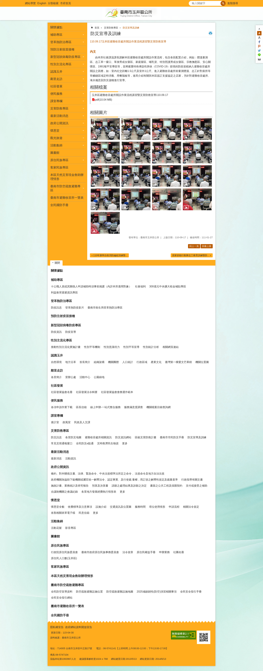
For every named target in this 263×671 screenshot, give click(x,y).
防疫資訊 (56, 331)
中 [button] (259, 33)
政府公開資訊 (60, 467)
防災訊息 (56, 437)
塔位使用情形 (157, 506)
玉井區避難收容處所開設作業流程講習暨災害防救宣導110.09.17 (130, 95)
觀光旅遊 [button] (56, 138)
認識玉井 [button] (56, 71)
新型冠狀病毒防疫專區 (66, 325)
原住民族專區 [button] (59, 160)
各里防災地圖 (73, 437)
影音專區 (70, 527)
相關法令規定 (191, 506)
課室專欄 (57, 415)
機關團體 (113, 362)
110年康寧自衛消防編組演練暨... (110, 255)
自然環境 (56, 362)
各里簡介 (56, 377)
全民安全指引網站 (61, 597)
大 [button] (259, 37)
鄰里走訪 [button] (56, 79)
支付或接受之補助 (196, 485)
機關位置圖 (202, 362)
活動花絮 (56, 527)
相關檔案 (98, 87)
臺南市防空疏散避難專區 (67, 585)
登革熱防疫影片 (74, 307)
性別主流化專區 (61, 340)
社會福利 (140, 286)
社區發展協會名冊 (61, 392)
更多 (124, 443)
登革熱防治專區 (61, 301)
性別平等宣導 (131, 347)
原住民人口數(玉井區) (64, 558)
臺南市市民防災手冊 (172, 437)
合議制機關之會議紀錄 (64, 491)
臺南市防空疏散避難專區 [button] (65, 188)
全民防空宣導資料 (61, 591)
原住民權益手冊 (146, 552)
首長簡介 (85, 362)
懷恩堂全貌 (57, 506)
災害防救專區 (111, 27)
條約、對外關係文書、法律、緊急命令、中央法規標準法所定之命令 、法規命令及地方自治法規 (107, 473)
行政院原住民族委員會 (64, 552)
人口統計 (127, 362)
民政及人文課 (82, 422)
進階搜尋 (232, 3)
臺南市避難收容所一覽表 (67, 197)
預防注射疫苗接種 (62, 49)
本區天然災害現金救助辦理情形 (67, 177)
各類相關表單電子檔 (63, 512)
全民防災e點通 (85, 443)
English (41, 3)
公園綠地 (99, 377)
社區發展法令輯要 (86, 392)
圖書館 (54, 152)
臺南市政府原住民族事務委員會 (100, 552)
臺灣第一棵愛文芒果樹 (178, 362)
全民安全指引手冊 (191, 591)
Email (259, 59)
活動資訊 (70, 458)
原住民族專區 (60, 545)
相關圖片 (98, 112)
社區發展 (57, 385)
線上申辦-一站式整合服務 (105, 407)
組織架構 (99, 362)
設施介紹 (101, 506)
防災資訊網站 (123, 437)
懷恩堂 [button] (54, 130)
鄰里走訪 (57, 370)
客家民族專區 (59, 167)
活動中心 (85, 377)
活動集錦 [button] (56, 145)
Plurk (259, 46)
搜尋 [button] (223, 3)
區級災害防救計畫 (145, 437)
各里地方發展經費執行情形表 (98, 491)
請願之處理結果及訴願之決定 (129, 485)
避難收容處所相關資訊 (98, 437)
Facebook (259, 42)
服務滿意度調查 (133, 407)
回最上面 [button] (206, 246)
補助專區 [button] (56, 34)
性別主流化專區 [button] (60, 64)
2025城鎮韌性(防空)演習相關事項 (157, 591)
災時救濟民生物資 (108, 443)
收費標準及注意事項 (80, 506)
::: (1, 1)
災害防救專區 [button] (59, 108)
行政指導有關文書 (192, 479)
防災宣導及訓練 (131, 27)
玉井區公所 (131, 13)
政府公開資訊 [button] (59, 123)
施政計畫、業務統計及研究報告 (70, 485)
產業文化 (156, 362)
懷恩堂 (55, 500)
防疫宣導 (70, 331)
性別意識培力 (112, 347)
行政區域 (142, 362)
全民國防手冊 (59, 205)
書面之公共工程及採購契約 (166, 485)
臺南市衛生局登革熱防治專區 (105, 307)
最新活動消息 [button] (59, 116)
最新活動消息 (60, 452)
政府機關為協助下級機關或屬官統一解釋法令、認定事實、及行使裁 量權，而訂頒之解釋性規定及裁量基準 (114, 479)
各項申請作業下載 (61, 407)
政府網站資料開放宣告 (78, 627)
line (259, 55)
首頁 (97, 27)
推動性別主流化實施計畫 (66, 347)
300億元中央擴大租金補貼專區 (167, 286)
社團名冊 (178, 552)
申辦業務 (164, 552)
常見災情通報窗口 (61, 443)
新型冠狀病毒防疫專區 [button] (65, 57)
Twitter (259, 50)
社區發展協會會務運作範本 (117, 392)
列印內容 (210, 33)
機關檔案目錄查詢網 (158, 407)
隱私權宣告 (57, 627)
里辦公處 (70, 377)
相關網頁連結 (171, 347)
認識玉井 (57, 355)
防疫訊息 (56, 307)
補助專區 (57, 280)
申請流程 (174, 506)
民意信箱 (84, 512)
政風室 (67, 422)
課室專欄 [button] (56, 101)
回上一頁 (194, 246)
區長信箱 (81, 407)
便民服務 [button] (56, 93)
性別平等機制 (92, 347)
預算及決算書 (100, 485)
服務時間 (140, 506)
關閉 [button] (57, 262)
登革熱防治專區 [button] (60, 42)
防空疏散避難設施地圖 (119, 591)
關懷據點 (56, 27)
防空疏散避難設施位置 (89, 591)
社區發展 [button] (56, 86)
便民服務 (57, 400)
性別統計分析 (151, 347)
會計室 (55, 422)
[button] (105, 129)
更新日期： (57, 632)
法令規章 (127, 552)
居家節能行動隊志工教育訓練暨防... (190, 255)
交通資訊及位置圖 (120, 506)
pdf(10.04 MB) (103, 99)
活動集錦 (57, 521)
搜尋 (191, 2)
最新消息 (56, 458)
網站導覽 (30, 3)
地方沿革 (70, 362)
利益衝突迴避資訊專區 (64, 292)
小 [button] (259, 29)
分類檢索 (53, 3)
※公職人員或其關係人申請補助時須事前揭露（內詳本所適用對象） (91, 286)
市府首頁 (65, 3)
